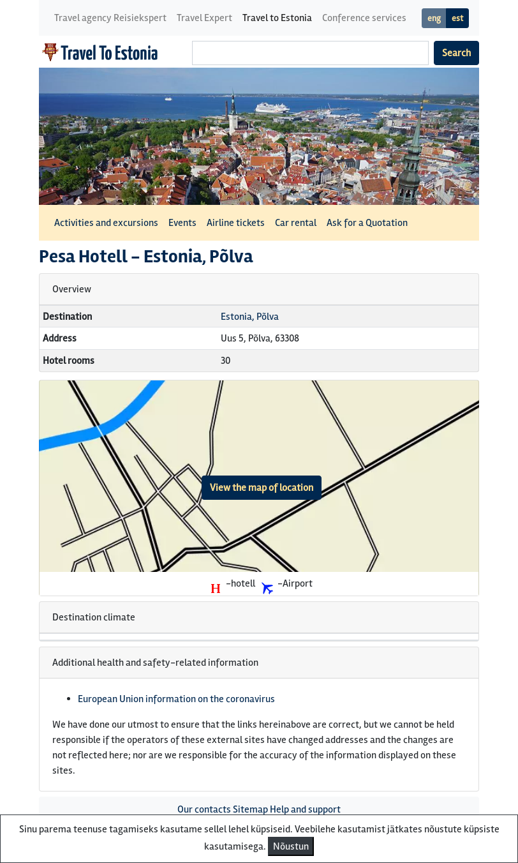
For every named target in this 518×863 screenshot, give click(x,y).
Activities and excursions (106, 222)
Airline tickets (236, 222)
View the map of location (261, 487)
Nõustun (291, 846)
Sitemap (250, 809)
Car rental (295, 222)
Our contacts (204, 809)
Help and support (305, 809)
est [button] (457, 18)
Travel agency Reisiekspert (110, 17)
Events (182, 222)
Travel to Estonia (277, 17)
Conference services (364, 17)
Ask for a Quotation (367, 222)
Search (456, 53)
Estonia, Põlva (250, 316)
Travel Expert (204, 17)
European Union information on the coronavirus (176, 699)
